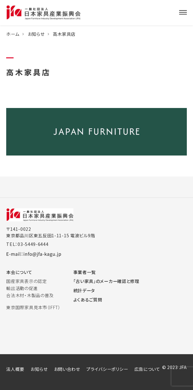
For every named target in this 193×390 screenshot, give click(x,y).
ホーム (12, 34)
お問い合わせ (67, 369)
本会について (19, 272)
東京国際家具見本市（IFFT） (33, 307)
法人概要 (15, 369)
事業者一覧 (84, 272)
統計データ (84, 290)
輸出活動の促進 (22, 288)
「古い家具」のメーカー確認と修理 (106, 281)
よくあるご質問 (87, 300)
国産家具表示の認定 (26, 281)
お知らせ (36, 34)
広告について (147, 369)
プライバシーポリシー (107, 369)
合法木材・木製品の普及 (30, 295)
